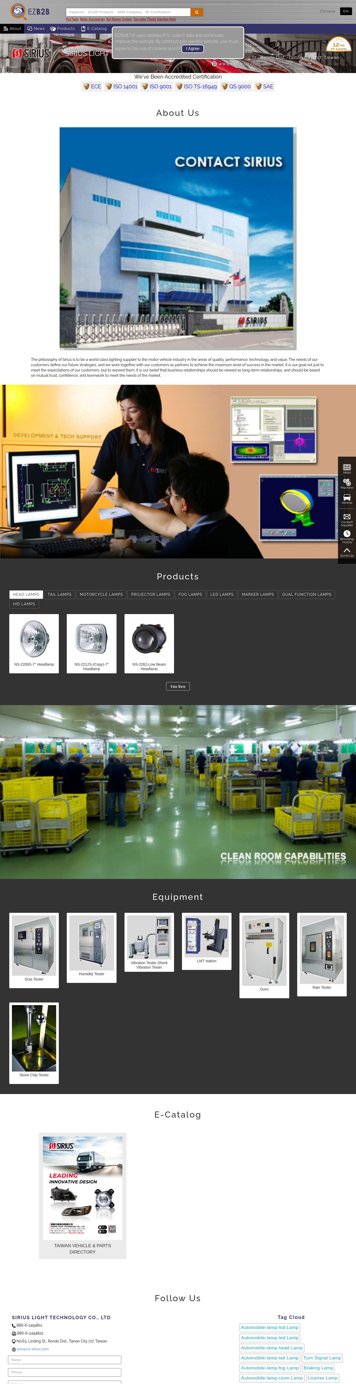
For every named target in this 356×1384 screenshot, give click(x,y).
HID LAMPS (24, 604)
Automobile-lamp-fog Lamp (270, 1368)
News (36, 29)
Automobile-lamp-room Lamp (272, 1378)
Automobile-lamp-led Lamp (270, 1337)
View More (178, 686)
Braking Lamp (318, 1368)
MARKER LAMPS (258, 594)
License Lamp (323, 1378)
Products (62, 29)
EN (346, 11)
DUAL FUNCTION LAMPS (306, 594)
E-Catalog (93, 29)
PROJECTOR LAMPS (150, 594)
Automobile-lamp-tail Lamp (270, 1357)
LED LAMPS (222, 594)
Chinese (328, 11)
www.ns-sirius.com (235, 63)
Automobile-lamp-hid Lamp (270, 1327)
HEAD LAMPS (26, 594)
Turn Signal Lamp (322, 1357)
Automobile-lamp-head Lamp (272, 1347)
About (12, 29)
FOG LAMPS (190, 594)
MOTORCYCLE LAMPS (101, 594)
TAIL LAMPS (60, 594)
